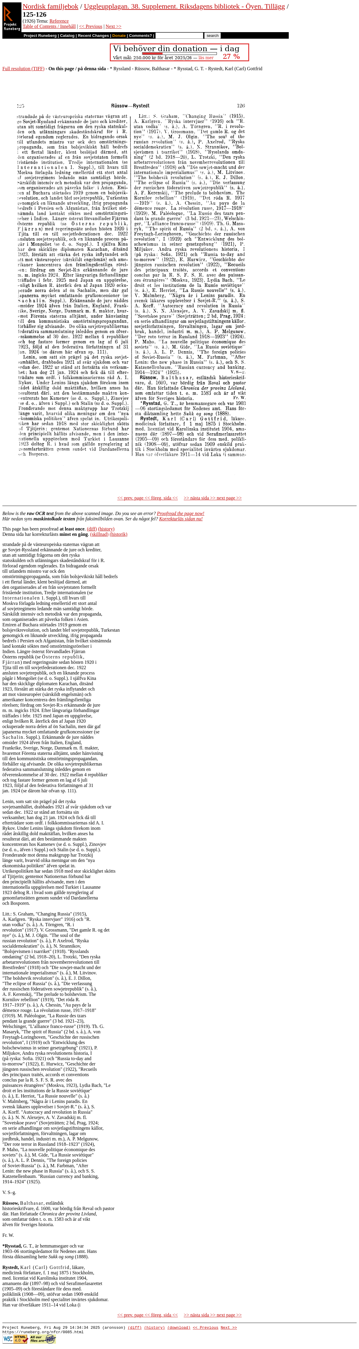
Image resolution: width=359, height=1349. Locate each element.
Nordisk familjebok (50, 6)
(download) (179, 1328)
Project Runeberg (40, 35)
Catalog (67, 35)
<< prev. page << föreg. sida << (147, 497)
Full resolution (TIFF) (23, 68)
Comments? (140, 35)
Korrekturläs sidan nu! (181, 518)
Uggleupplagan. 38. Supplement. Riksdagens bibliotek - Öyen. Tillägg (184, 6)
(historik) (118, 534)
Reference (59, 21)
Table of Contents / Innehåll (49, 26)
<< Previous (90, 26)
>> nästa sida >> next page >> (213, 497)
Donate (119, 35)
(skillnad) (99, 534)
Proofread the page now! (180, 513)
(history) (106, 528)
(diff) (92, 528)
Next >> (113, 26)
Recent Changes (93, 35)
